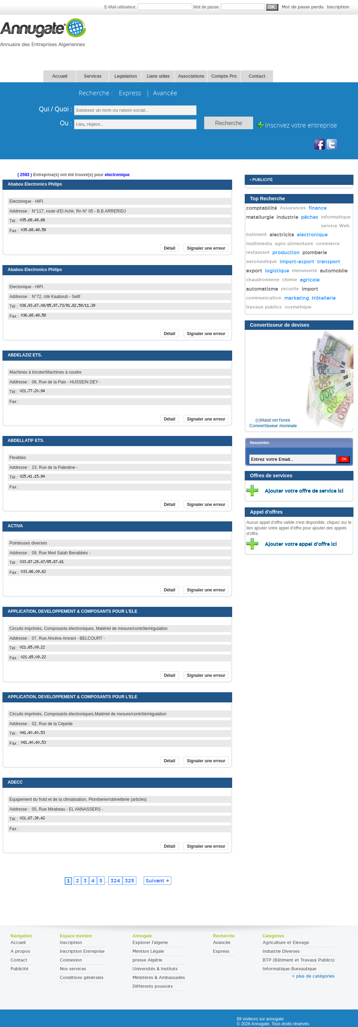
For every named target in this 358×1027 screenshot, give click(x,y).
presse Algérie (147, 960)
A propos (20, 951)
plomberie (314, 252)
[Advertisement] (126, 40)
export (254, 271)
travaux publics (264, 307)
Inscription (338, 7)
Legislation (125, 76)
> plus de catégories (313, 976)
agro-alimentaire (294, 244)
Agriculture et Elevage (286, 942)
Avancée (221, 942)
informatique (336, 217)
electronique (312, 234)
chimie (289, 280)
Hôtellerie (324, 298)
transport (328, 261)
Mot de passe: (271, 7)
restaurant (258, 252)
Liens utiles (158, 76)
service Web (335, 226)
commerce (328, 244)
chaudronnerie (262, 280)
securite (290, 289)
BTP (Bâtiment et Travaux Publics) (299, 960)
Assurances (293, 208)
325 (129, 880)
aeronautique (261, 261)
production (286, 252)
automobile (334, 271)
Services (92, 76)
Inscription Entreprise (82, 951)
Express (221, 951)
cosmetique (298, 307)
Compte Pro (224, 76)
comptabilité (261, 208)
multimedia (259, 244)
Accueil (59, 76)
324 (115, 880)
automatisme (262, 289)
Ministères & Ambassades (159, 977)
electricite (282, 234)
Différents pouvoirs (153, 986)
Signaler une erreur (206, 248)
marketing (296, 298)
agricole (310, 280)
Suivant (157, 880)
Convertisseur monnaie (273, 426)
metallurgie (260, 217)
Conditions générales (81, 977)
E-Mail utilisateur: (148, 7)
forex (284, 420)
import (310, 289)
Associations (191, 76)
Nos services (73, 969)
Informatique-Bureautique (289, 969)
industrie (287, 217)
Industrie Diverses (281, 951)
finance (318, 208)
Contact (257, 76)
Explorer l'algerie (150, 942)
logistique (277, 271)
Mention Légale (148, 951)
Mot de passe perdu (303, 7)
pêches (309, 217)
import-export (297, 261)
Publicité (19, 969)
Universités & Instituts (155, 969)
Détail (170, 248)
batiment (256, 234)
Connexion (71, 960)
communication (263, 298)
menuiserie (304, 270)
